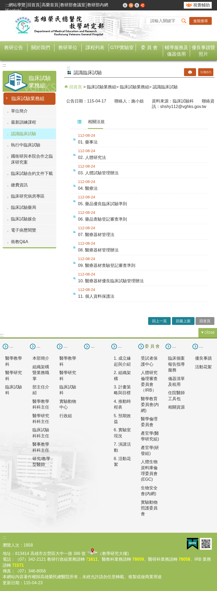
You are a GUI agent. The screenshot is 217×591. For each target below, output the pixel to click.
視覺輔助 (201, 5)
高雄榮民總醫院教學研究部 (59, 26)
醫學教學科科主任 (40, 404)
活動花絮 (203, 367)
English (13, 10)
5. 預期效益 (122, 419)
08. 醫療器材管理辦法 (98, 250)
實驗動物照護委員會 (149, 508)
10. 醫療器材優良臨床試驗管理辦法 (111, 281)
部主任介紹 (40, 390)
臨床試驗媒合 (23, 219)
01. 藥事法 (88, 142)
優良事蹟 (203, 358)
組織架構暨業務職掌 (40, 373)
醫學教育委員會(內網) (150, 405)
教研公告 (13, 47)
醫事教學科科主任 (40, 447)
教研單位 (67, 47)
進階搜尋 (200, 21)
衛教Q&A (19, 241)
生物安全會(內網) (149, 491)
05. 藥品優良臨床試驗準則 (102, 204)
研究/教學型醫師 (41, 461)
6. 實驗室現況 (122, 433)
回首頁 (33, 5)
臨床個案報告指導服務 (176, 364)
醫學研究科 (13, 375)
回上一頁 (159, 321)
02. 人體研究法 (92, 157)
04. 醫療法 (88, 188)
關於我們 (40, 47)
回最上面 (183, 321)
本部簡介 (40, 358)
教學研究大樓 (114, 553)
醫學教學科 (13, 361)
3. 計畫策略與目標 (122, 390)
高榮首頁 (50, 5)
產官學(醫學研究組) (150, 436)
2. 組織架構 (122, 375)
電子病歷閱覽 (23, 230)
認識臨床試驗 (23, 133)
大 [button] (137, 5)
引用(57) (205, 72)
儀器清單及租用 (176, 381)
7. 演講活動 (122, 447)
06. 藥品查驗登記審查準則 (102, 219)
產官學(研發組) (150, 450)
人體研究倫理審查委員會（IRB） (149, 381)
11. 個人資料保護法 (96, 296)
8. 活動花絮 (122, 461)
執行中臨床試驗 (25, 145)
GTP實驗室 (122, 47)
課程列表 (95, 47)
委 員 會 (149, 47)
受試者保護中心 (149, 361)
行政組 (65, 416)
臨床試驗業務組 (28, 98)
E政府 (192, 544)
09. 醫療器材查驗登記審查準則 (106, 265)
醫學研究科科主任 (40, 419)
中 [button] (131, 5)
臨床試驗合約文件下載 (32, 173)
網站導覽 (17, 5)
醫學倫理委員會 (149, 422)
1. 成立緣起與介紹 (122, 361)
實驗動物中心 (67, 404)
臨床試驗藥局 (23, 207)
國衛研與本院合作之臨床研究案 (32, 159)
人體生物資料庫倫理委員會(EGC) (149, 470)
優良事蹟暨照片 (203, 51)
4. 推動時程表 (122, 404)
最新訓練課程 (23, 122)
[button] (184, 21)
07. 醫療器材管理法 (96, 234)
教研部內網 (97, 5)
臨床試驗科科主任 (40, 433)
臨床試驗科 (13, 390)
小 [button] (125, 5)
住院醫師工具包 (176, 396)
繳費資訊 (19, 185)
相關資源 (176, 407)
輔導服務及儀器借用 (176, 51)
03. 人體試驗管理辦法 (98, 173)
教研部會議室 (72, 5)
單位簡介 (19, 111)
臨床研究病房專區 (27, 196)
